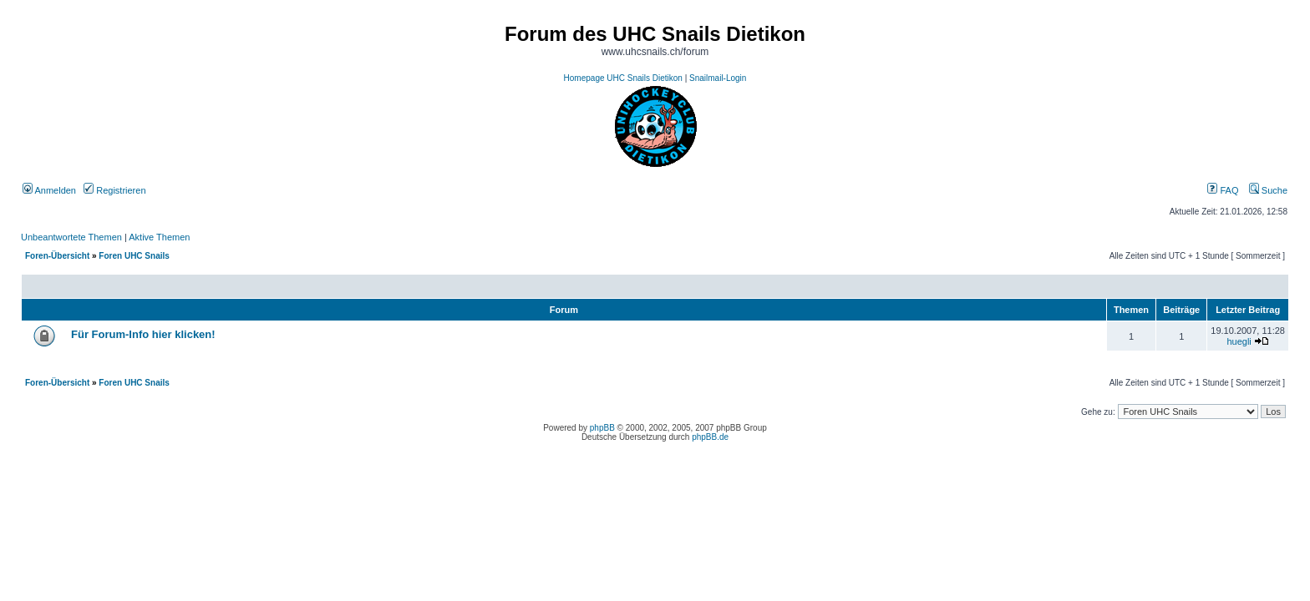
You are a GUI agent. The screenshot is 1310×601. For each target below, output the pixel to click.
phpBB (602, 427)
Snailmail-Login (717, 78)
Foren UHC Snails (134, 255)
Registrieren (114, 190)
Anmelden (49, 190)
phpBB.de (710, 437)
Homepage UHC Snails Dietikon (623, 78)
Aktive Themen (159, 237)
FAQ (1222, 190)
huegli (1238, 341)
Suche (1268, 190)
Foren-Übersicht (57, 255)
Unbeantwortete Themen (71, 237)
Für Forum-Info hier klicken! (143, 334)
